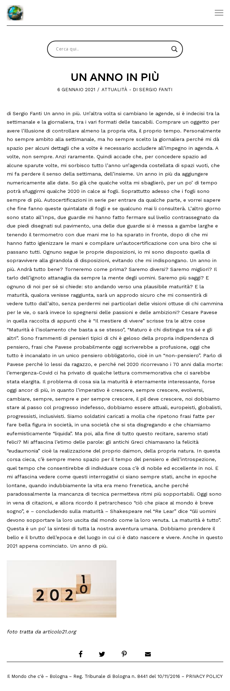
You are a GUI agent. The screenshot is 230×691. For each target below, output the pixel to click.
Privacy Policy (204, 676)
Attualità (114, 89)
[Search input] (112, 49)
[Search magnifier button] (174, 49)
